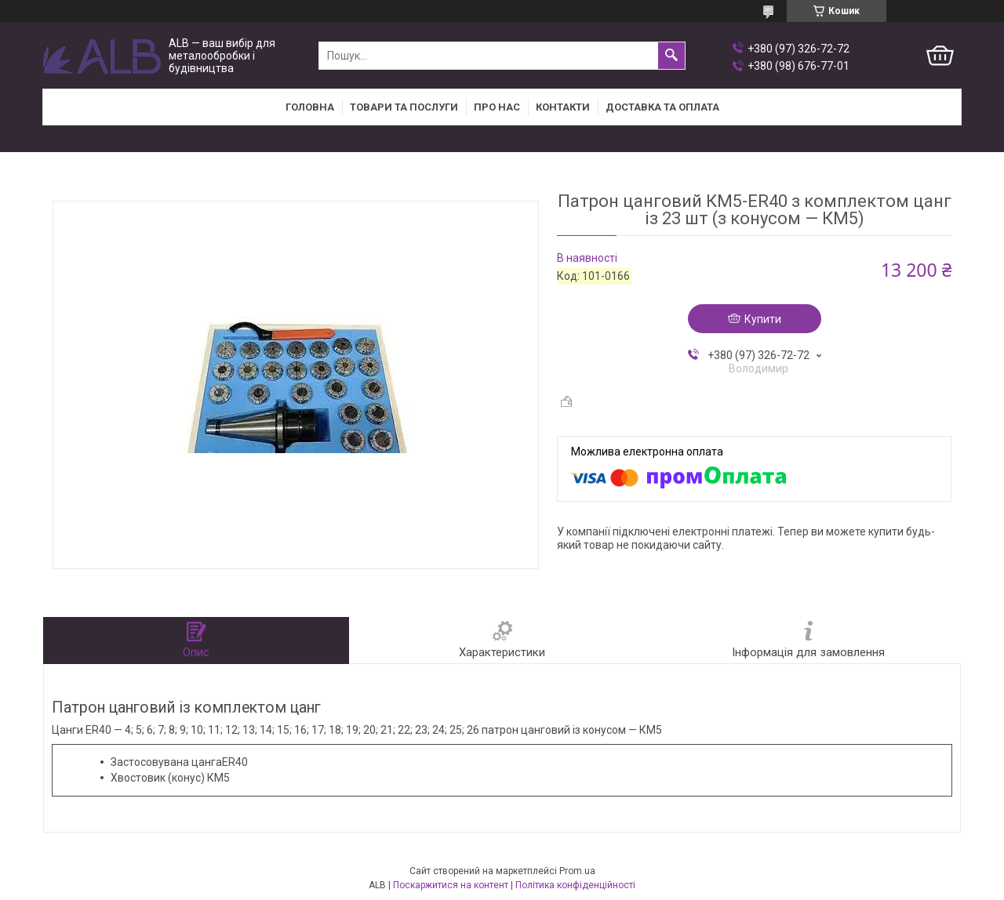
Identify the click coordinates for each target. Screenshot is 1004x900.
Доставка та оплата (662, 107)
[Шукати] (671, 55)
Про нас (497, 107)
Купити (762, 319)
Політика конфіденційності (575, 885)
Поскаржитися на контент (450, 885)
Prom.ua (577, 871)
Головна (310, 107)
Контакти (563, 107)
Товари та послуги (404, 107)
